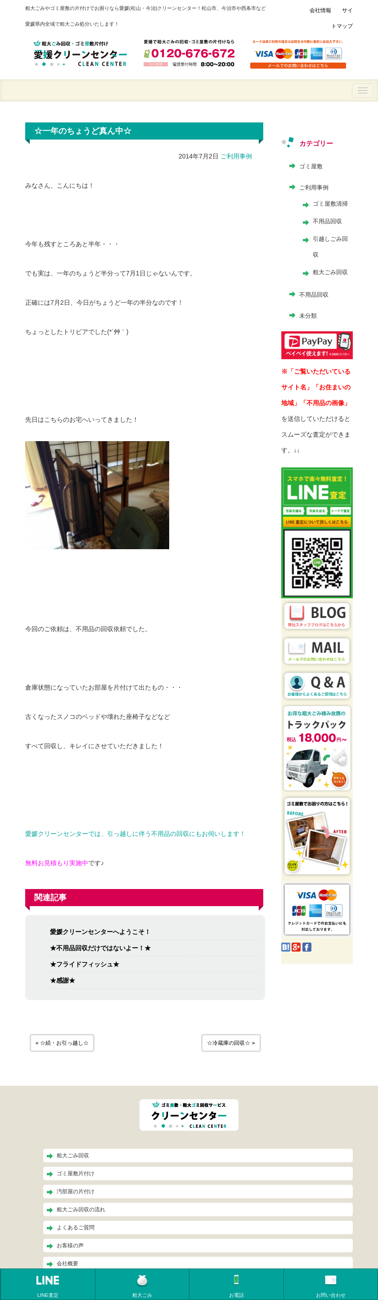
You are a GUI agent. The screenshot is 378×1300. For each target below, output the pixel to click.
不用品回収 (327, 221)
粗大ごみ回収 (330, 272)
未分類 (308, 315)
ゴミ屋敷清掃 (330, 203)
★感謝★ (62, 980)
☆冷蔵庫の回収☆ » (231, 1043)
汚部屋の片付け (75, 1191)
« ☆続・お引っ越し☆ (62, 1043)
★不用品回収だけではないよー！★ (100, 948)
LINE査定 (47, 1285)
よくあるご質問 (75, 1227)
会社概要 (67, 1263)
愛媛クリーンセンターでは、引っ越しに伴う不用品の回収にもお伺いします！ (135, 833)
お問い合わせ (331, 1285)
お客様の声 (70, 1245)
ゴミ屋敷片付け (75, 1173)
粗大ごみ (142, 1285)
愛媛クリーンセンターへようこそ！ (100, 931)
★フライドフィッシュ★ (84, 964)
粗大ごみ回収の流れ (81, 1209)
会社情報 (320, 10)
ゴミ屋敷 (311, 166)
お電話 (236, 1285)
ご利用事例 (236, 156)
